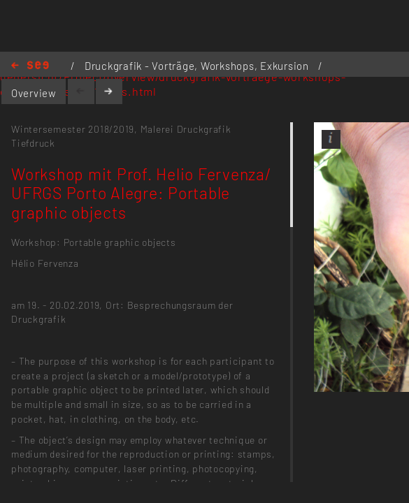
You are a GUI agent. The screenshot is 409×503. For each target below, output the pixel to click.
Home (30, 66)
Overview (34, 93)
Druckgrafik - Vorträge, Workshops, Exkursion (198, 65)
